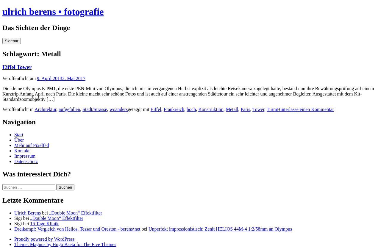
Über (19, 140)
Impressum (24, 156)
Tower (258, 109)
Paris (245, 109)
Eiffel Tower (17, 67)
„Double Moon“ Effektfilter (75, 212)
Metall (232, 109)
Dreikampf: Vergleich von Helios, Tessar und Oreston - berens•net (77, 228)
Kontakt (22, 150)
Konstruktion (210, 109)
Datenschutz (26, 161)
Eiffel (156, 109)
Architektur (45, 109)
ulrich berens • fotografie (53, 11)
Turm (272, 109)
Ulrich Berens (27, 212)
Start (18, 134)
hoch (191, 109)
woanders (119, 109)
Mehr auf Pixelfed (31, 145)
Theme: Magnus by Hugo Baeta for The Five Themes (65, 244)
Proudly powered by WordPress (44, 239)
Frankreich (174, 109)
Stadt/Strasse (94, 109)
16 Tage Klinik (44, 223)
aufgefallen (69, 109)
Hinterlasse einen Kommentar (305, 109)
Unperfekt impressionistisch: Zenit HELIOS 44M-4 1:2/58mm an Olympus (220, 228)
